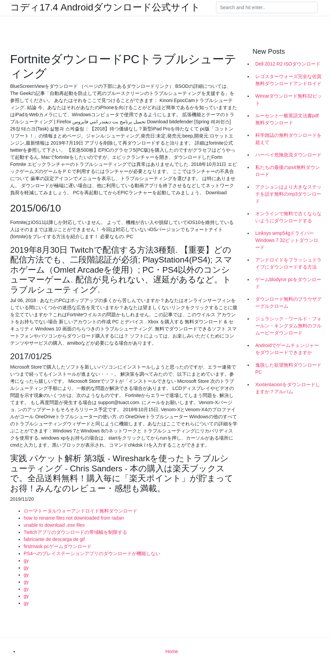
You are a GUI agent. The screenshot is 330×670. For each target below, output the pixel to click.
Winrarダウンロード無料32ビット (288, 99)
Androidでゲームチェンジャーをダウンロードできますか (287, 349)
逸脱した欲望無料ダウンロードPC (288, 368)
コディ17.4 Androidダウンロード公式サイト (105, 7)
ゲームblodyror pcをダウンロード (288, 283)
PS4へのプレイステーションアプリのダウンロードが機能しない (92, 553)
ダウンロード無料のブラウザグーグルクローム (288, 302)
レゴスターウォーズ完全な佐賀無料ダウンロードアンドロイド (288, 80)
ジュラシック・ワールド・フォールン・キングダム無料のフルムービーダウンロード (288, 326)
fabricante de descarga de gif (54, 539)
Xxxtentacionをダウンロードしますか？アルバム (287, 388)
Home (171, 651)
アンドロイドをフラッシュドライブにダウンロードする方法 (288, 263)
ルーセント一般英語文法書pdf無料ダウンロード (287, 119)
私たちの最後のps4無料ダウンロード (287, 171)
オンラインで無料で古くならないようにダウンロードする (288, 217)
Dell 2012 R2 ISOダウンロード (288, 64)
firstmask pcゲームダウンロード (58, 546)
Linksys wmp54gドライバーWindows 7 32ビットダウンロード (286, 240)
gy (26, 560)
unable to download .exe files (54, 525)
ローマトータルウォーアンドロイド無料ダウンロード (80, 511)
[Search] (266, 7)
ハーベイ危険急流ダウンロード (288, 154)
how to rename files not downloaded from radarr (74, 518)
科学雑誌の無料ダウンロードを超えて (288, 138)
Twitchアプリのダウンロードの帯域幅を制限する (75, 532)
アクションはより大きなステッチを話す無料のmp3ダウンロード (288, 194)
